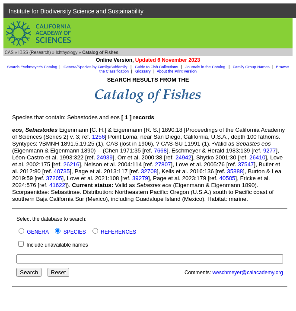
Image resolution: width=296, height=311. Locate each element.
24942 (183, 157)
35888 (235, 171)
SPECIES (75, 232)
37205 (54, 178)
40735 (62, 171)
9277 (269, 150)
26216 (72, 164)
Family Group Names (251, 67)
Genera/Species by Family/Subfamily (96, 67)
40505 (227, 178)
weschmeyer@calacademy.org (248, 273)
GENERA (37, 232)
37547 (246, 164)
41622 (57, 185)
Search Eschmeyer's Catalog (32, 67)
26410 (257, 157)
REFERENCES (118, 232)
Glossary (143, 71)
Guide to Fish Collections (157, 67)
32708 (149, 171)
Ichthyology (67, 52)
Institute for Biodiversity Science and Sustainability (76, 11)
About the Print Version (177, 71)
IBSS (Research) (34, 52)
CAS (9, 52)
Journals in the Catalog (205, 67)
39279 (140, 178)
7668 (160, 150)
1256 (98, 136)
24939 (105, 157)
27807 (163, 164)
